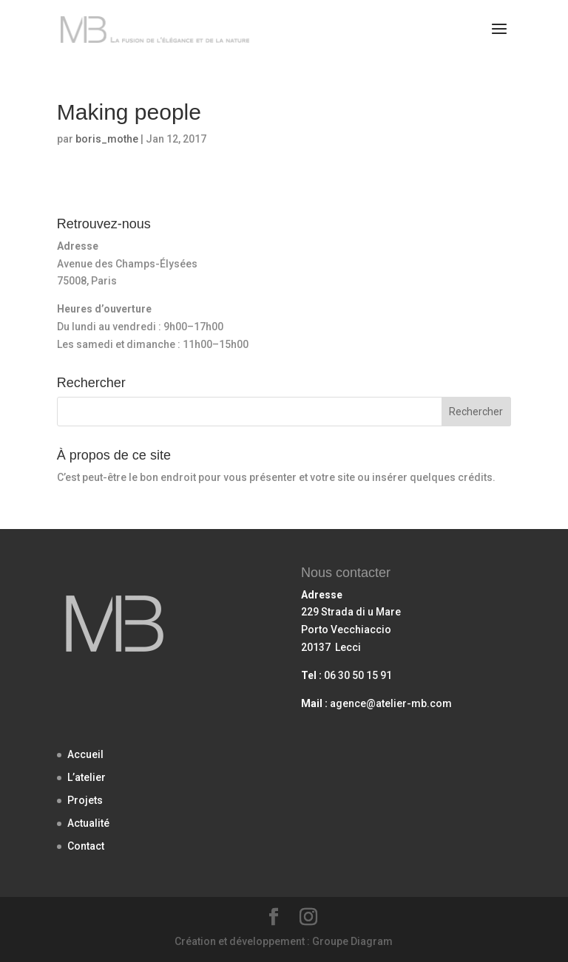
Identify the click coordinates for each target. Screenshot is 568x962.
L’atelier (86, 777)
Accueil (85, 754)
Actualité (88, 823)
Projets (85, 800)
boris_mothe (106, 139)
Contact (85, 846)
